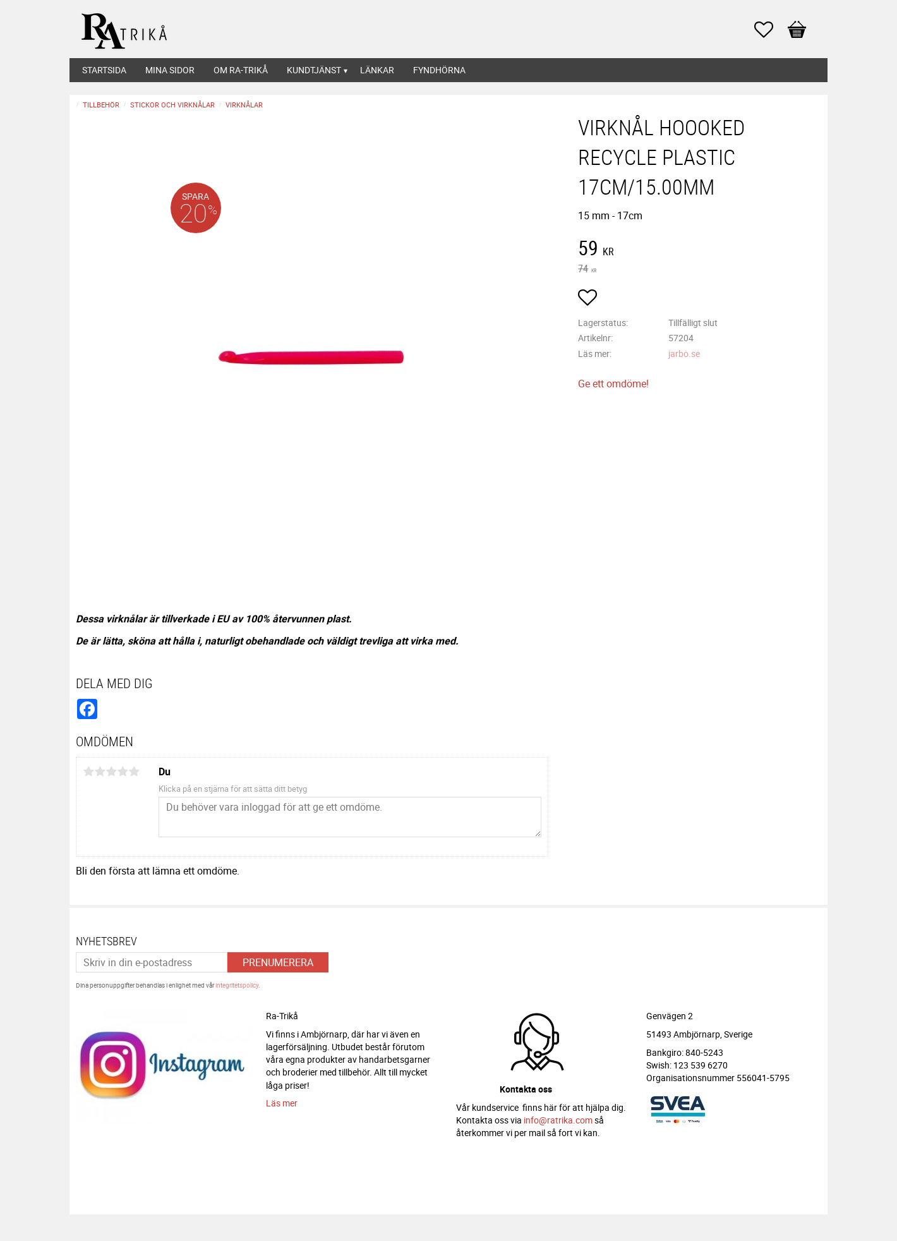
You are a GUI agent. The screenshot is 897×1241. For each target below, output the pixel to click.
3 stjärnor (111, 771)
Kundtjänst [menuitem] (314, 70)
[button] (770, 29)
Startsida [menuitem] (104, 70)
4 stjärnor (122, 771)
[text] (699, 250)
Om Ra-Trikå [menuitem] (241, 70)
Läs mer (282, 1103)
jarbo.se (684, 354)
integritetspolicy (236, 985)
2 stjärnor (99, 771)
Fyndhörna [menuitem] (439, 70)
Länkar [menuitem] (377, 70)
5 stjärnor (134, 771)
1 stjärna (88, 771)
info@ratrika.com (558, 1120)
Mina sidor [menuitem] (170, 70)
